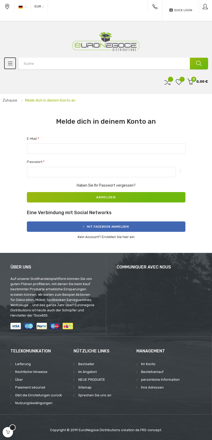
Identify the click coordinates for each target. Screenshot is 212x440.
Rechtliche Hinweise (31, 372)
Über (19, 380)
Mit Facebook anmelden (106, 226)
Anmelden (106, 197)
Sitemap (85, 387)
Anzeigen (180, 172)
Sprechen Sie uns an (94, 395)
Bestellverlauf (152, 372)
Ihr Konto (148, 364)
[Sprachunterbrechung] (22, 6)
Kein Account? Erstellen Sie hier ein (106, 237)
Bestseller (86, 364)
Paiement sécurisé (30, 387)
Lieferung (23, 364)
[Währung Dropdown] (39, 6)
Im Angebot (87, 372)
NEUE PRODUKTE (91, 380)
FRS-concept (150, 430)
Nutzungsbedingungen (33, 403)
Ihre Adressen (152, 387)
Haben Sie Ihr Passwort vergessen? (106, 185)
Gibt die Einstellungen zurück (38, 395)
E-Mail (32, 139)
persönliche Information (160, 380)
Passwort (35, 162)
